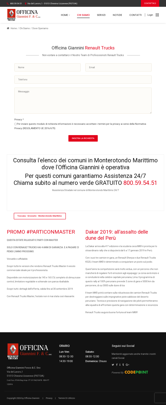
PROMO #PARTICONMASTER (41, 232)
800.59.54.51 (16, 3)
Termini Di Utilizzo (66, 398)
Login (150, 15)
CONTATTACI (150, 3)
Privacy (19, 119)
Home (12, 28)
